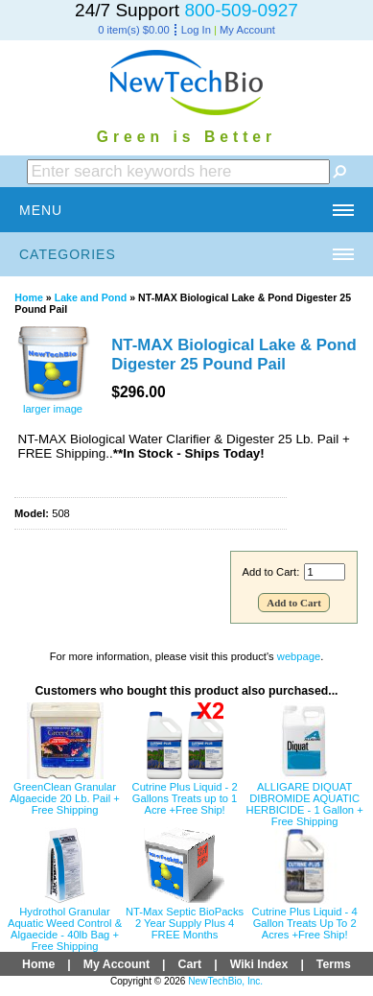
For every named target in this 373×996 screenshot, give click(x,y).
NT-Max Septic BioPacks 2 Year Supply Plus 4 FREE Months (185, 923)
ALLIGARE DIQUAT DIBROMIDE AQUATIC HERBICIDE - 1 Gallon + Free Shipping (304, 804)
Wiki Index (259, 964)
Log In (196, 30)
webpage (298, 656)
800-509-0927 (241, 10)
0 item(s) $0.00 (134, 30)
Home (28, 297)
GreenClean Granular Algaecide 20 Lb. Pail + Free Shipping (65, 798)
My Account (247, 30)
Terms (333, 964)
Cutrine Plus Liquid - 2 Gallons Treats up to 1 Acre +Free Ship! (185, 798)
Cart (190, 964)
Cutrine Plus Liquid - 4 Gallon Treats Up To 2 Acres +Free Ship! (305, 923)
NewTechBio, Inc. (225, 981)
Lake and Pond (91, 297)
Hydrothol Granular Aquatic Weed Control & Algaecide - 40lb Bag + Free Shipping (65, 929)
